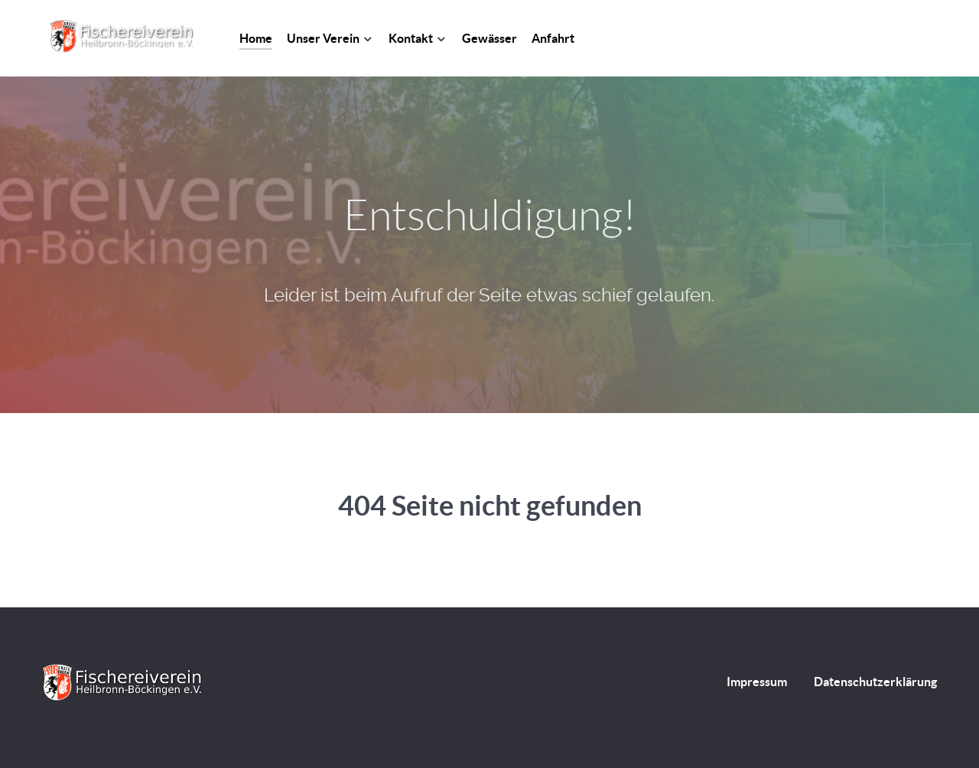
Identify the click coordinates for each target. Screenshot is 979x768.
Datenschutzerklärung (875, 681)
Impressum (757, 681)
